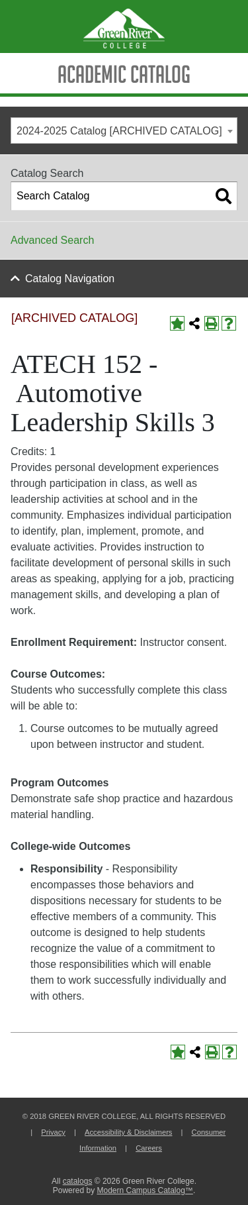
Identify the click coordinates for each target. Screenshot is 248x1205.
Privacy (53, 1132)
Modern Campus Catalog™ (144, 1190)
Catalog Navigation (69, 278)
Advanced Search (52, 240)
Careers (149, 1148)
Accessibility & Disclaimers (128, 1132)
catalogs (78, 1181)
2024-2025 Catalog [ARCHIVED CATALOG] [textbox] (119, 130)
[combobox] (124, 130)
